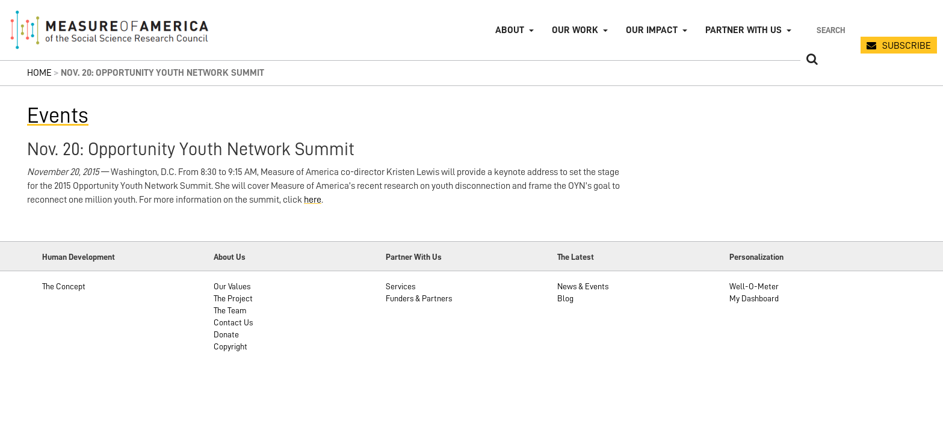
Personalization (756, 257)
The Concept (63, 286)
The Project (233, 298)
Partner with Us (743, 30)
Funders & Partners (419, 298)
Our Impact (652, 30)
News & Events (582, 286)
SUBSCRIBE (906, 46)
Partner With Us (414, 257)
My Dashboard (754, 298)
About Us (230, 257)
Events (57, 115)
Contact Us (233, 322)
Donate (226, 334)
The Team (230, 310)
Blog (565, 298)
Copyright (230, 346)
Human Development (78, 257)
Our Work (575, 30)
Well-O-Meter (754, 286)
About (509, 30)
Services (400, 286)
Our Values (232, 286)
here (312, 199)
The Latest (575, 257)
